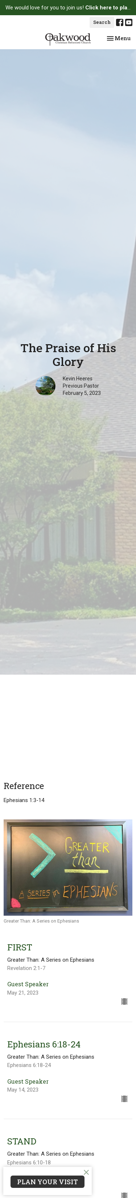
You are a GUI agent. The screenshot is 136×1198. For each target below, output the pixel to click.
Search (102, 22)
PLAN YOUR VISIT (47, 1181)
